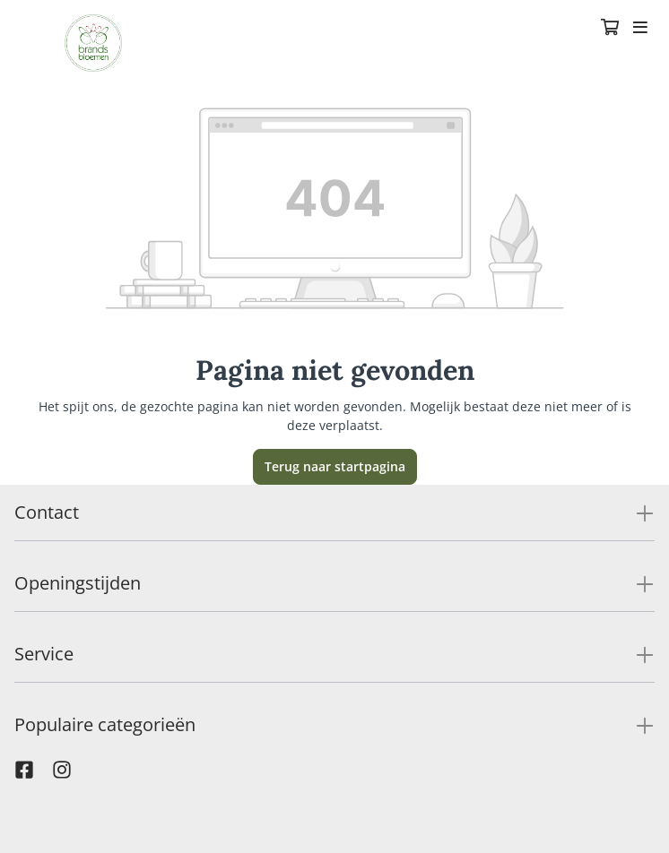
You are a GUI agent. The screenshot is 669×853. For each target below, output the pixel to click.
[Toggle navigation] (640, 28)
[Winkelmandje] (610, 28)
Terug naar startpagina (335, 466)
